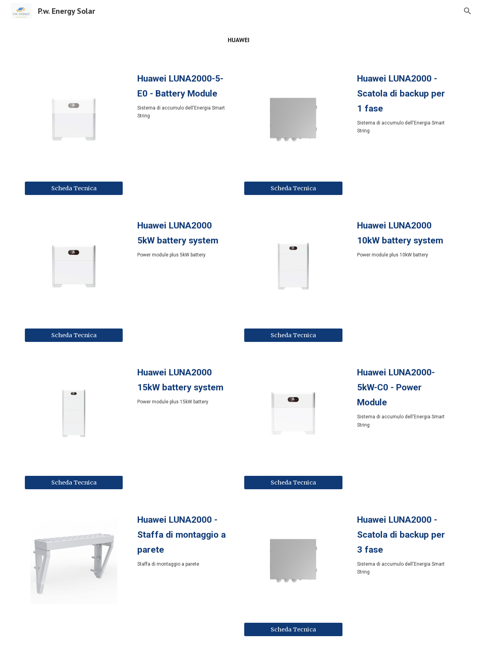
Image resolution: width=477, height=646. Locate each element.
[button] (467, 11)
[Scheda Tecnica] (74, 188)
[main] (238, 40)
